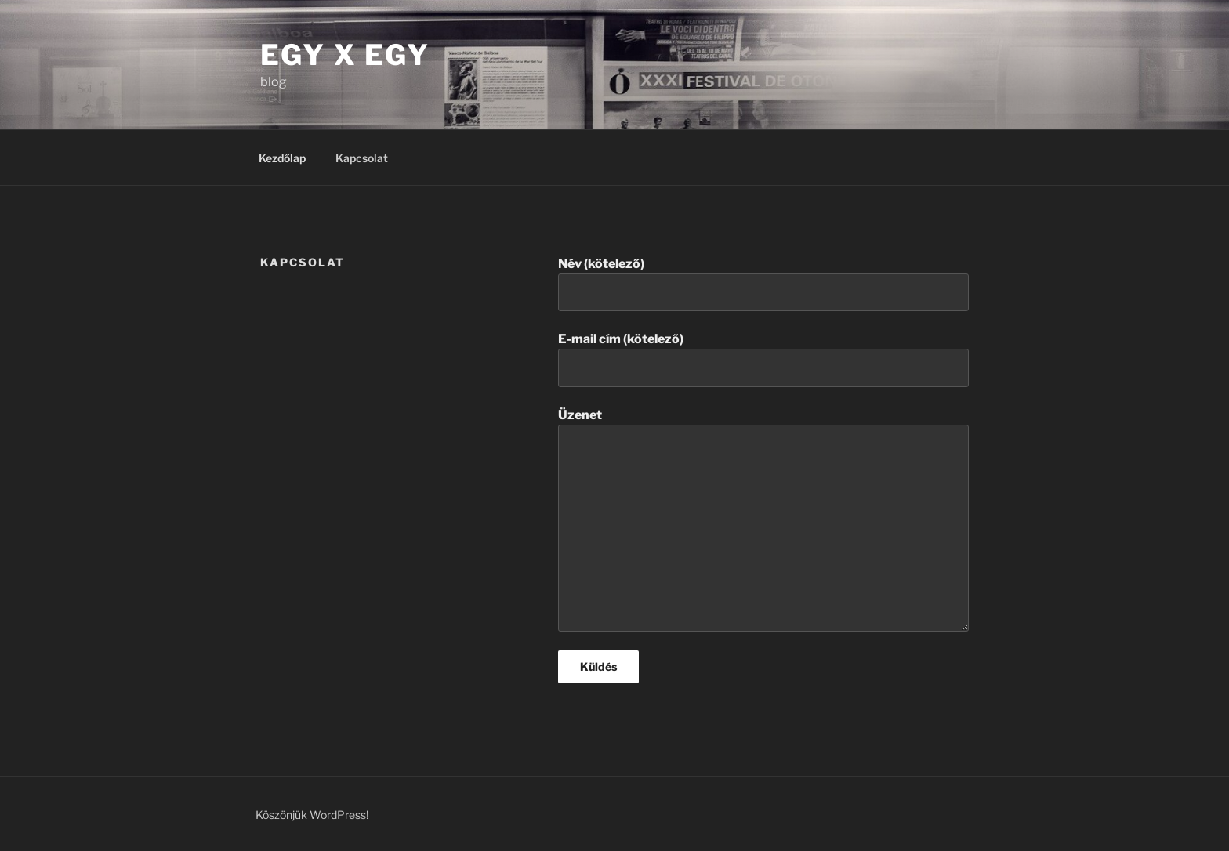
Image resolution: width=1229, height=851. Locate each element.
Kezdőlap (282, 158)
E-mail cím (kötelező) (763, 358)
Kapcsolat (361, 158)
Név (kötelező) (763, 283)
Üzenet (763, 519)
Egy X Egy (345, 55)
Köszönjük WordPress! (312, 814)
